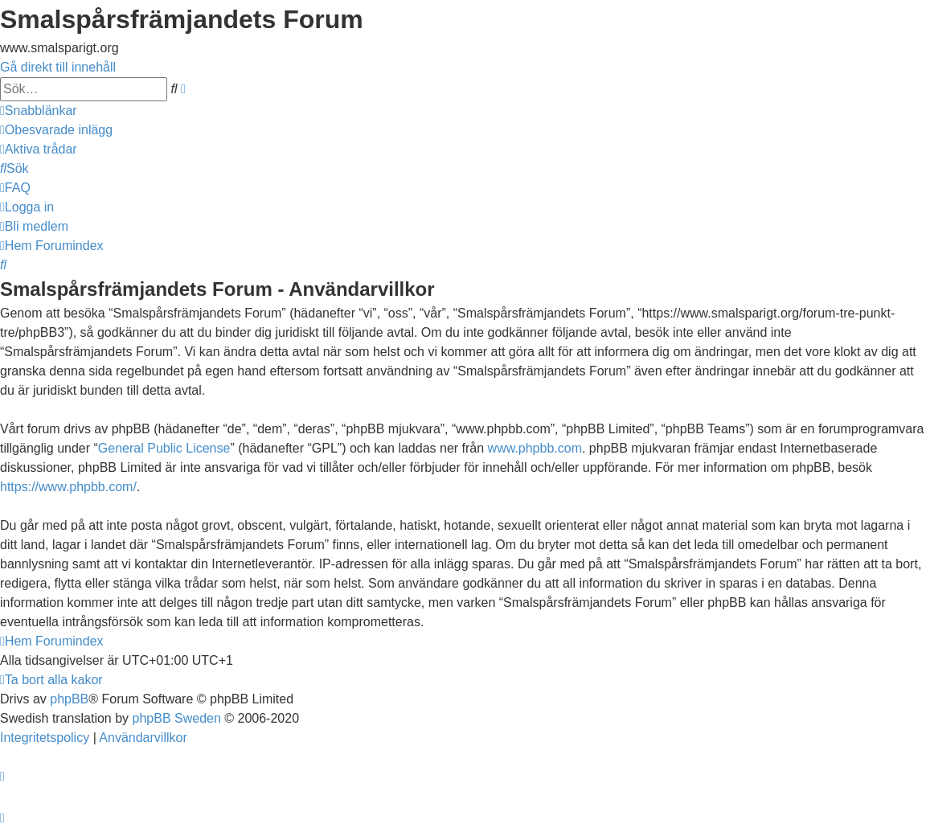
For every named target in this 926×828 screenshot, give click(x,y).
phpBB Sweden (177, 718)
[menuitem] (56, 130)
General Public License (164, 448)
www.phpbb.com (535, 448)
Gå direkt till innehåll (58, 67)
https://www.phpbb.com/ (68, 487)
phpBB (69, 699)
